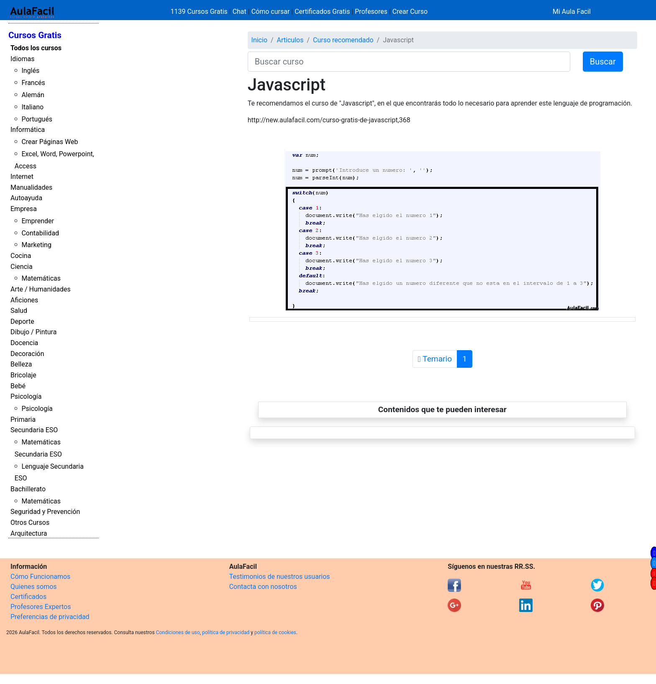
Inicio (259, 40)
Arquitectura (28, 533)
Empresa (23, 209)
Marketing (36, 245)
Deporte (22, 321)
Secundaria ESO (34, 430)
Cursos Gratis (35, 35)
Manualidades (31, 187)
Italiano (32, 107)
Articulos (290, 40)
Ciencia (21, 267)
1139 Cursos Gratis (200, 11)
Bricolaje (23, 375)
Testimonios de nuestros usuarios (279, 577)
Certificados (28, 597)
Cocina (20, 256)
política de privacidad (225, 632)
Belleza (21, 364)
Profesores (371, 11)
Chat (239, 11)
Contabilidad (40, 233)
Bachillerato (28, 489)
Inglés (30, 71)
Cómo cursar (270, 11)
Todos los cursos (36, 48)
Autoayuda (26, 198)
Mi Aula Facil (572, 11)
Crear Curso (410, 11)
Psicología (25, 396)
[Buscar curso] (409, 62)
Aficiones (24, 300)
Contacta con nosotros (263, 587)
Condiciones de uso (178, 632)
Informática (27, 130)
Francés (33, 83)
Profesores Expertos (40, 607)
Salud (18, 311)
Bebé (18, 386)
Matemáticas (41, 278)
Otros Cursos (29, 523)
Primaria (23, 419)
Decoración (27, 354)
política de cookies (275, 632)
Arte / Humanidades (40, 289)
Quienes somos (33, 587)
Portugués (36, 119)
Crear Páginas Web (49, 142)
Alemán (32, 95)
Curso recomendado (343, 40)
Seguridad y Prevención (45, 512)
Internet (21, 177)
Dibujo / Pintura (33, 332)
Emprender (37, 221)
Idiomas (22, 59)
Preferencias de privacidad (50, 617)
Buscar (603, 62)
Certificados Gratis (322, 11)
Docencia (24, 343)
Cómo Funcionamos (40, 577)
